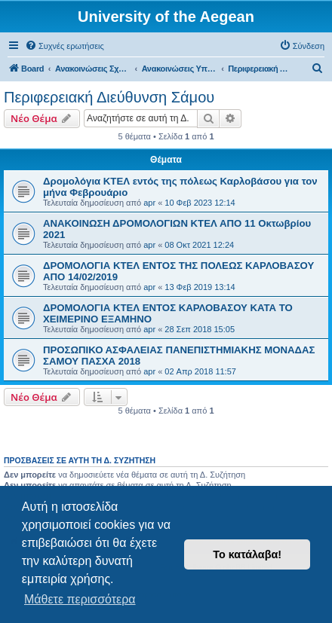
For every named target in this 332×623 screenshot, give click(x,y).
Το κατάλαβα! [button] (247, 554)
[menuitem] (64, 46)
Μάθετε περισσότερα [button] (80, 599)
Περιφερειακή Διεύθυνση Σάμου (109, 97)
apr (149, 202)
